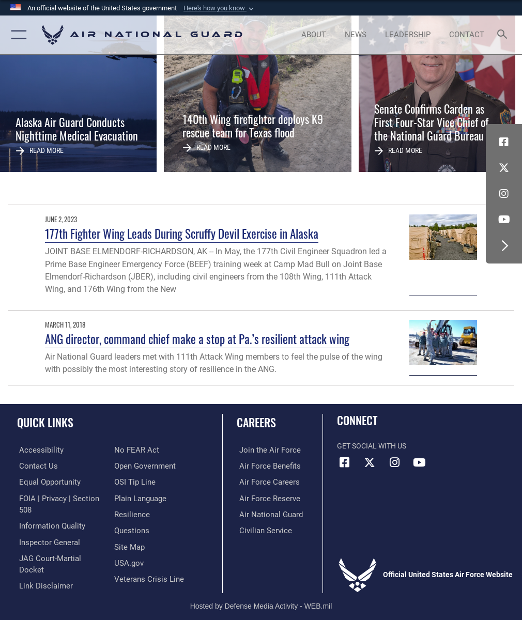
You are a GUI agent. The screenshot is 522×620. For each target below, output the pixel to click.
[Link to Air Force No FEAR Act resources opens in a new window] (134, 449)
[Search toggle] (504, 35)
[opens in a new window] (36, 449)
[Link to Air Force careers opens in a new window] (264, 481)
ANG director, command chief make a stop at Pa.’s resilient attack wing (197, 339)
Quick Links (45, 422)
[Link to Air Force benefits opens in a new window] (265, 465)
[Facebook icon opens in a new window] (504, 142)
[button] (219, 8)
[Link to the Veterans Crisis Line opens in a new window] (145, 576)
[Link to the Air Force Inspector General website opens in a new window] (45, 540)
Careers (256, 422)
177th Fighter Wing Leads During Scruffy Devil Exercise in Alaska (181, 233)
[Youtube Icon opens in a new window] (504, 220)
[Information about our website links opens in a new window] (41, 571)
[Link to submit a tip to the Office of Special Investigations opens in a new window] (133, 481)
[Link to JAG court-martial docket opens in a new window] (58, 555)
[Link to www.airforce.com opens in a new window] (265, 449)
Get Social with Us (371, 446)
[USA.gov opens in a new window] (128, 560)
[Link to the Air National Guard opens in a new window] (266, 512)
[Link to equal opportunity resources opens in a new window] (46, 481)
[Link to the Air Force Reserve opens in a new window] (264, 497)
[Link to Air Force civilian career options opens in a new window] (260, 528)
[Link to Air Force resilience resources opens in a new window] (130, 512)
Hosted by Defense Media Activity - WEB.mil (261, 597)
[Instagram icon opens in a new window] (504, 194)
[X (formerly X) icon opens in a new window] (504, 168)
